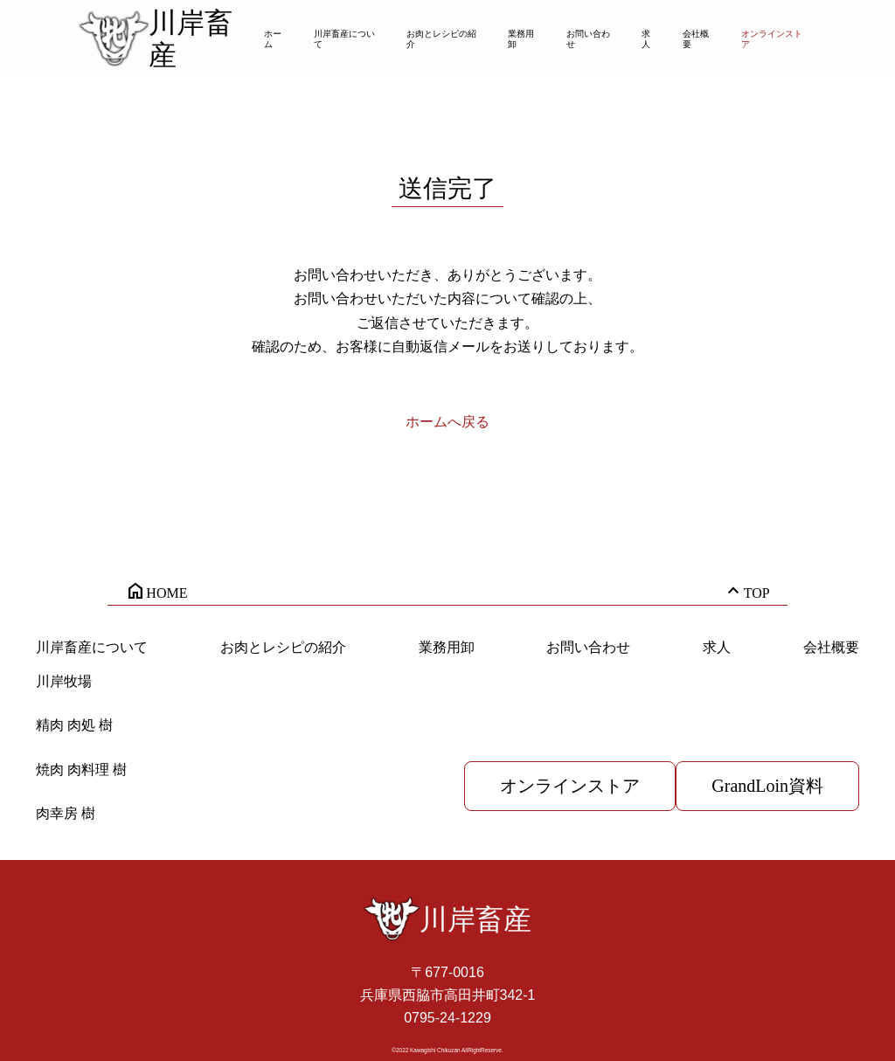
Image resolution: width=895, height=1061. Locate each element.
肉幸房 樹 (65, 813)
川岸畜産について (344, 39)
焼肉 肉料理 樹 (81, 769)
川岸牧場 (64, 681)
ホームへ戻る (447, 421)
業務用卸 (521, 39)
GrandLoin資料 (767, 785)
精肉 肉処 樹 (74, 725)
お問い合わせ (588, 39)
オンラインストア (771, 39)
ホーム (272, 39)
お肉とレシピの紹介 (441, 39)
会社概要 (696, 39)
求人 (646, 39)
